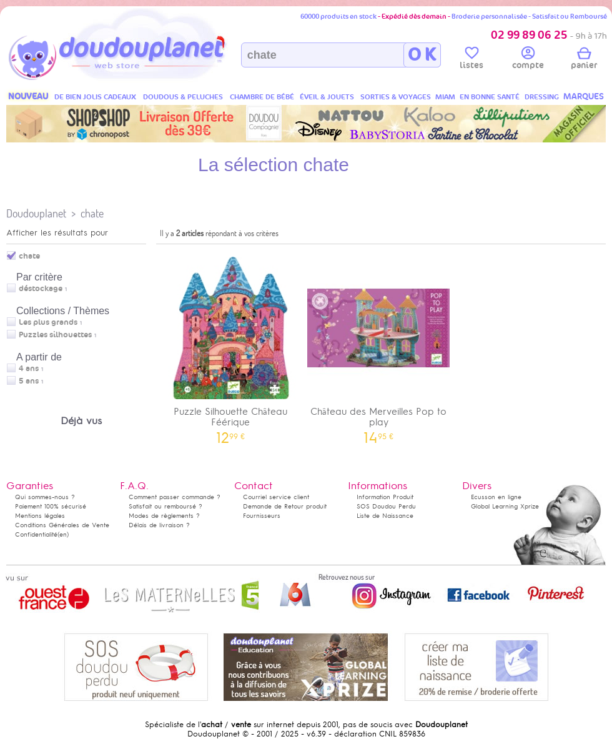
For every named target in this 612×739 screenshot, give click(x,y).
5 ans (29, 381)
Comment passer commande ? (174, 496)
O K (422, 55)
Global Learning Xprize (505, 506)
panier (584, 60)
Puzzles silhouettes (55, 335)
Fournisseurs (261, 515)
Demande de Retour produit (285, 506)
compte (528, 60)
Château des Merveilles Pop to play (379, 346)
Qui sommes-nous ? (45, 496)
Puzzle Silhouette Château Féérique (230, 346)
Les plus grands (48, 322)
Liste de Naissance (385, 515)
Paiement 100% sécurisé (50, 506)
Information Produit (385, 496)
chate (92, 213)
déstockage (40, 289)
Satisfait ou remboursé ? (165, 506)
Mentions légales (40, 515)
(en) (63, 534)
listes (471, 60)
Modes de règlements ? (164, 515)
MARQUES (583, 96)
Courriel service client (276, 496)
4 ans (29, 369)
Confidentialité (36, 534)
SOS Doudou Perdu (386, 506)
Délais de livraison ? (159, 525)
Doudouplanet (36, 213)
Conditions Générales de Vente (62, 525)
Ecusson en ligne (496, 496)
